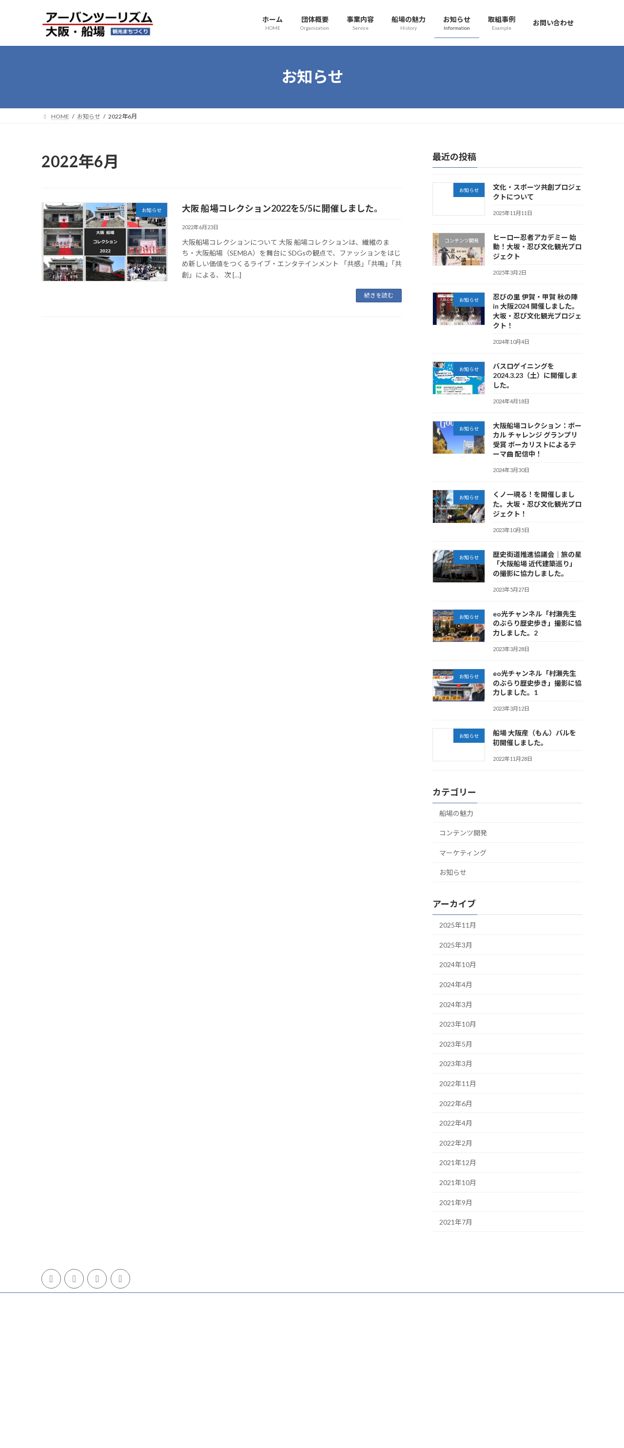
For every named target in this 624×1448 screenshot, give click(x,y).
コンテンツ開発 (463, 833)
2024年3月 (455, 1004)
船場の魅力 (456, 813)
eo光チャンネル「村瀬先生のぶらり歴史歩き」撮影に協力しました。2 (537, 622)
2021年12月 (457, 1162)
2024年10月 (457, 964)
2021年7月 (455, 1222)
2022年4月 (455, 1123)
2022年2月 (455, 1142)
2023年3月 (455, 1063)
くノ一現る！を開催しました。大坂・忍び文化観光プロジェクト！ (537, 503)
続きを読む (378, 295)
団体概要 (62, 1301)
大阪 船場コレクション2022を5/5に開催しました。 (282, 208)
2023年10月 (457, 1024)
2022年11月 (457, 1083)
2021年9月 (455, 1202)
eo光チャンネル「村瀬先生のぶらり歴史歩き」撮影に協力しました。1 (537, 682)
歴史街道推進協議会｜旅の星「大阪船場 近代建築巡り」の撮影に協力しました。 (537, 563)
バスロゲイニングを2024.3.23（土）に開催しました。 (535, 375)
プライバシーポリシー (122, 1301)
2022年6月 (455, 1103)
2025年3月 (455, 944)
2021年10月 (457, 1182)
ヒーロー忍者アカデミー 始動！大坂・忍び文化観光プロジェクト (537, 246)
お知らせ (453, 872)
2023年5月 (455, 1043)
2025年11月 (457, 925)
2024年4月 (455, 984)
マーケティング (463, 852)
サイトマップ (188, 1301)
